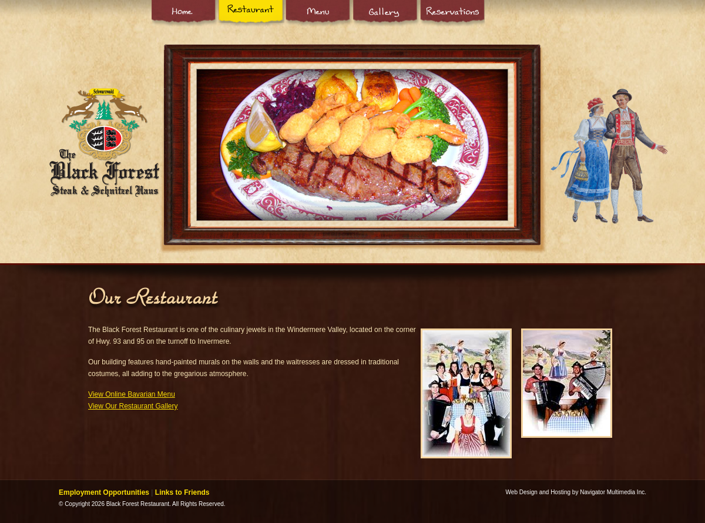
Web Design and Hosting (538, 492)
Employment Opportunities (104, 492)
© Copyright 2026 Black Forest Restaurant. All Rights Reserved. (142, 504)
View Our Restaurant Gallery (133, 406)
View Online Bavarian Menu (131, 394)
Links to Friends (182, 492)
